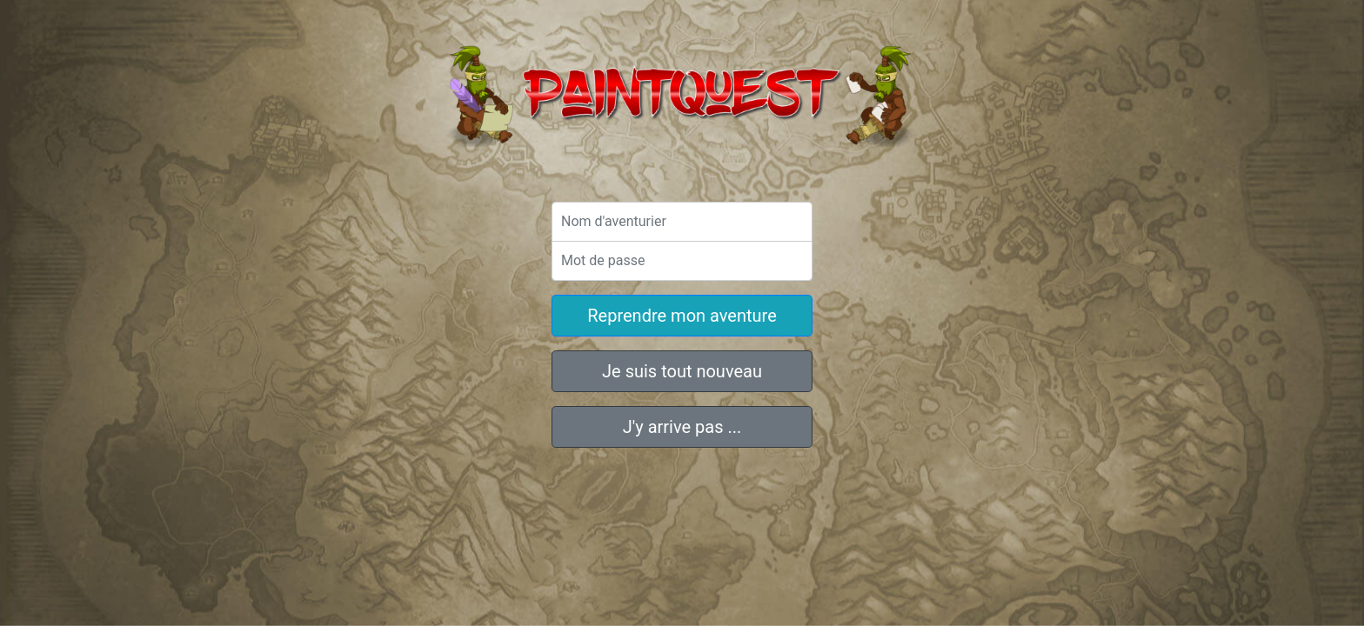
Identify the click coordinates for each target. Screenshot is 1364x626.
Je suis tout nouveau (682, 371)
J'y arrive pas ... (682, 426)
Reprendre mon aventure (682, 315)
